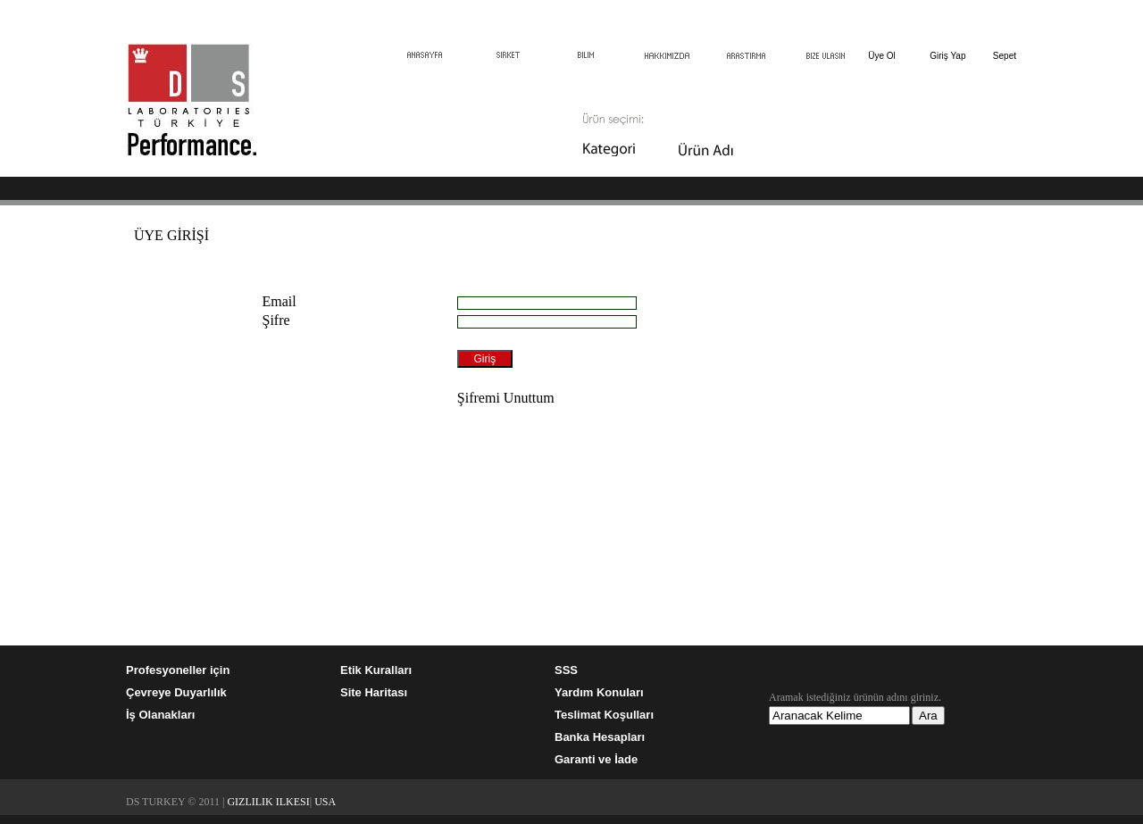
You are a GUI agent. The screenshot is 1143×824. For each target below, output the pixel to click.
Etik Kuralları (376, 670)
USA (325, 801)
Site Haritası (373, 692)
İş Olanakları (160, 714)
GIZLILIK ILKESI (268, 801)
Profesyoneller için (177, 670)
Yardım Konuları (599, 692)
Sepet (1004, 56)
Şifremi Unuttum (506, 397)
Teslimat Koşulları (604, 714)
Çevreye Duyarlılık (176, 692)
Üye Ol (882, 56)
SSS (566, 670)
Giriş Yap (947, 56)
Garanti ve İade (596, 759)
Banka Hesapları (600, 737)
